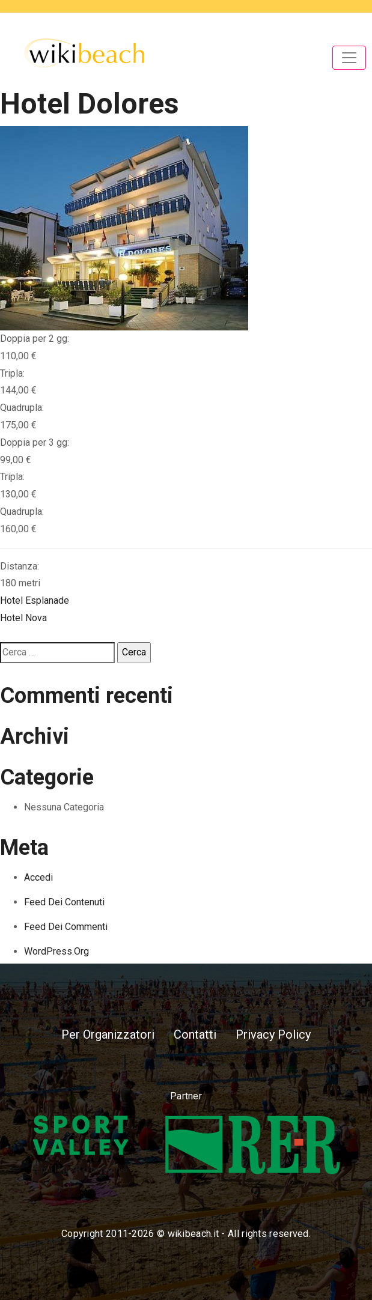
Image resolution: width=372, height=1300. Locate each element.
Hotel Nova (23, 618)
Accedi (38, 877)
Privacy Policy (273, 1034)
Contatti (195, 1034)
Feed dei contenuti (64, 902)
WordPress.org (56, 951)
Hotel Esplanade (34, 600)
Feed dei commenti (66, 926)
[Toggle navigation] (349, 58)
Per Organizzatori (107, 1034)
